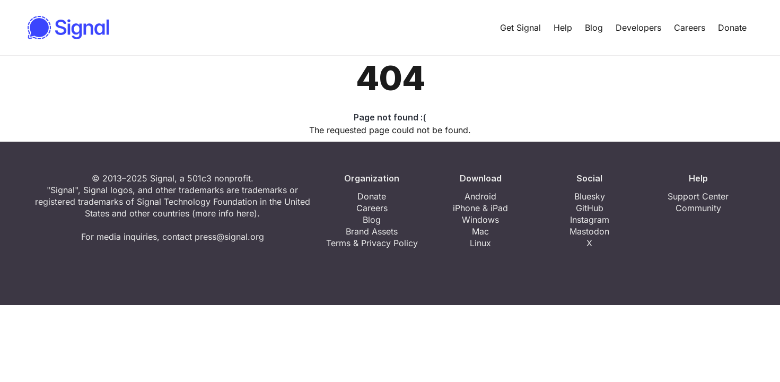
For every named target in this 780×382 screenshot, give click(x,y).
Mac (480, 231)
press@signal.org (229, 236)
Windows (480, 219)
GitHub (589, 208)
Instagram (589, 219)
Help (563, 27)
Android (480, 196)
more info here (224, 213)
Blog (594, 27)
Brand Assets (372, 231)
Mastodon (589, 231)
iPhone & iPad (480, 208)
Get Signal (520, 27)
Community (698, 208)
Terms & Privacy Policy (372, 243)
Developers (638, 27)
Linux (480, 243)
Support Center (698, 196)
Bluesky (589, 196)
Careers (689, 27)
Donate (732, 27)
